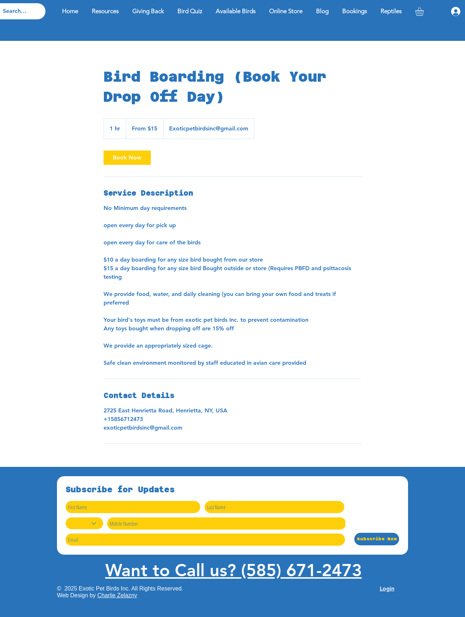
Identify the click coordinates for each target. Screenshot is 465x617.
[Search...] (16, 11)
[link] (127, 157)
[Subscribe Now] (376, 539)
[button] (424, 11)
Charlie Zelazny (117, 595)
